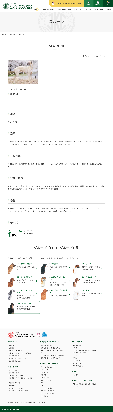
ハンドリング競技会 (47, 391)
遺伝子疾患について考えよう (50, 358)
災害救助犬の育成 (14, 361)
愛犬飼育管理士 (78, 345)
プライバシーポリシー (28, 402)
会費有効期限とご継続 (16, 375)
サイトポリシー (40, 402)
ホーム (36, 9)
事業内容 (12, 345)
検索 (88, 3)
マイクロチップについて (17, 388)
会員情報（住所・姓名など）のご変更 (20, 379)
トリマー (75, 348)
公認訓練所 (76, 360)
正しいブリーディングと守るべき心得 (52, 351)
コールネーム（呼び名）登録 (18, 391)
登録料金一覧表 (14, 373)
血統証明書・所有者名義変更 (50, 348)
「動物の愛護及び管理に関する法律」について (85, 385)
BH (42, 385)
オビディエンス (46, 380)
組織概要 (12, 348)
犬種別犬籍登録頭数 (15, 350)
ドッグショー (45, 370)
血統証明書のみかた (47, 345)
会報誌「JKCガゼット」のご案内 (20, 353)
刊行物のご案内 (14, 356)
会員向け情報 (77, 3)
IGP (42, 383)
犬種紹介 (75, 375)
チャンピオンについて (48, 367)
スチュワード (77, 363)
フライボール (45, 377)
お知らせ (59, 3)
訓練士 (75, 358)
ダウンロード (98, 3)
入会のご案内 (13, 370)
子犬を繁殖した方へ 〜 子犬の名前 (52, 355)
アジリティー (45, 375)
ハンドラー (76, 355)
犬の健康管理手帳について (17, 358)
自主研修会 (44, 396)
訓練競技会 (44, 372)
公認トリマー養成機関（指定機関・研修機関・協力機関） (84, 351)
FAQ (108, 3)
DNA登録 (12, 385)
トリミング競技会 (46, 388)
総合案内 (67, 3)
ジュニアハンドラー (47, 393)
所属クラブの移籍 (14, 383)
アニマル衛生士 (78, 366)
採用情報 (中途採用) (14, 402)
